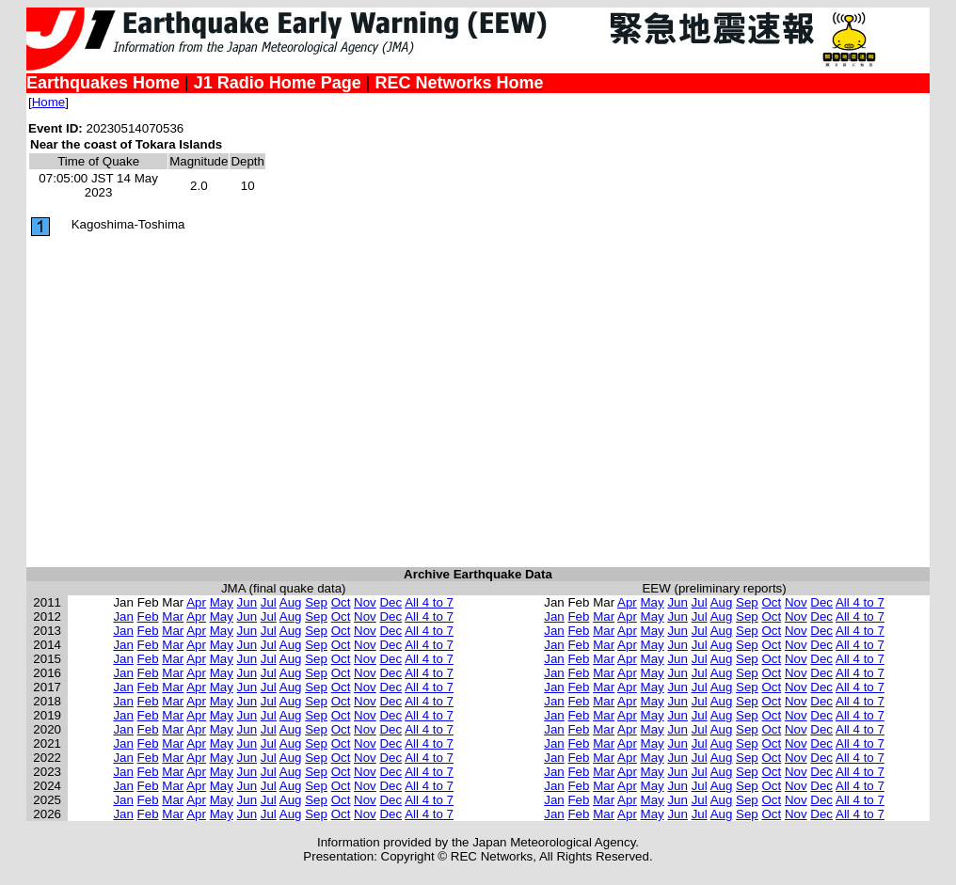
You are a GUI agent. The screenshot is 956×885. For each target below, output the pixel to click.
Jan (123, 616)
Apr (196, 602)
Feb (148, 616)
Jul (269, 602)
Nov (365, 602)
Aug (290, 602)
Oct (341, 602)
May (221, 602)
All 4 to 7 (429, 602)
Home (49, 102)
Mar (172, 616)
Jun (247, 602)
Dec (390, 602)
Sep (316, 602)
